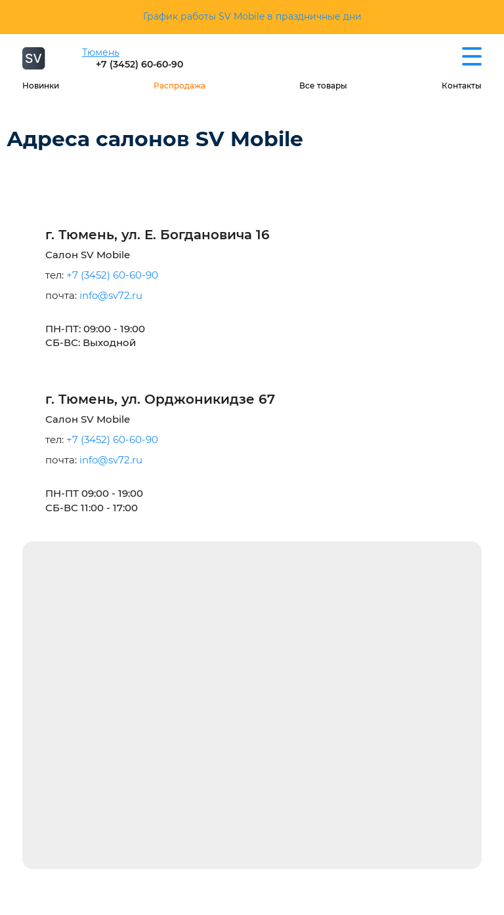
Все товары (323, 85)
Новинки (40, 85)
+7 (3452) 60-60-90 (139, 64)
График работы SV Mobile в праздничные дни (252, 16)
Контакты (462, 85)
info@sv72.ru (110, 295)
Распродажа (179, 85)
